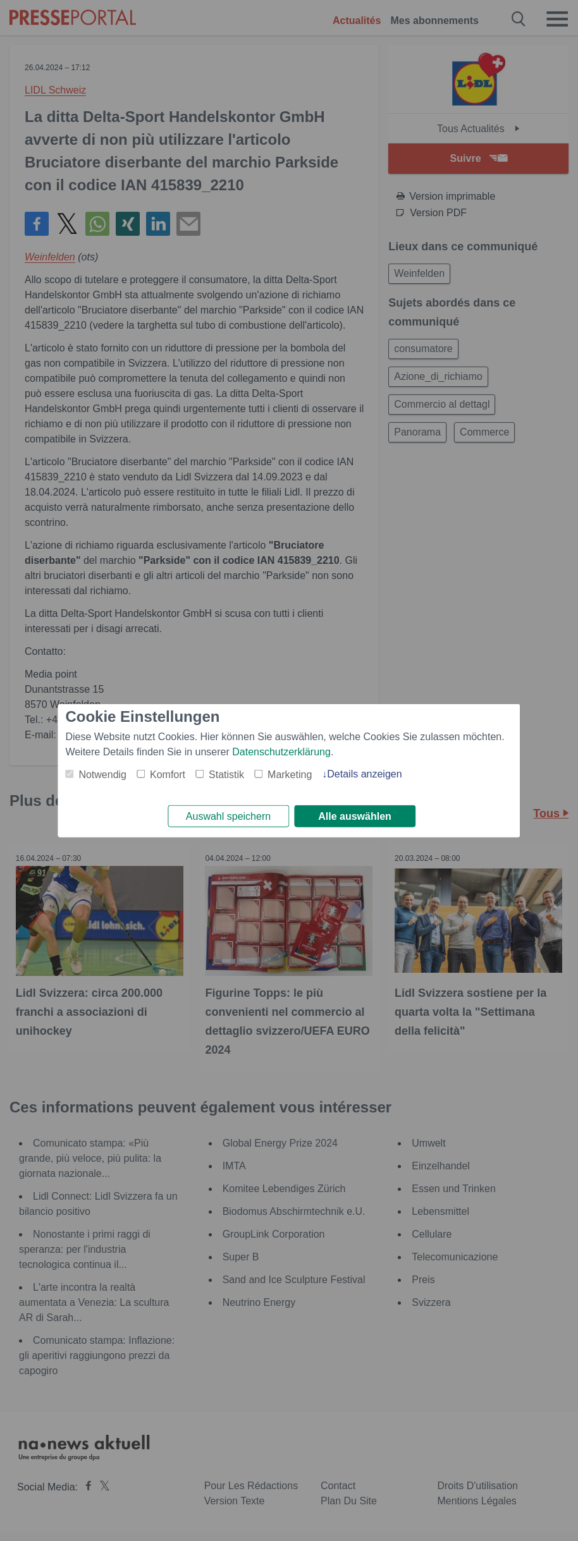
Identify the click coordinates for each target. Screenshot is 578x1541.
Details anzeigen (364, 772)
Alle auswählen (354, 816)
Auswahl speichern (228, 816)
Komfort (167, 772)
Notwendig (102, 772)
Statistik (226, 772)
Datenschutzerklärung (281, 750)
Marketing (289, 772)
